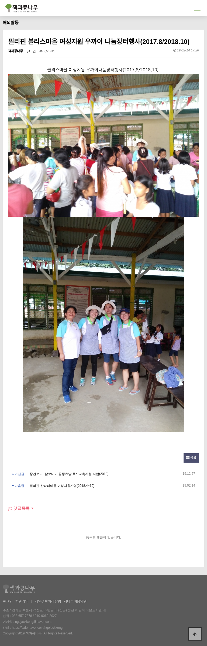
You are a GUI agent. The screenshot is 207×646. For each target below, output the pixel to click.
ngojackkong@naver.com (33, 622)
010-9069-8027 (46, 616)
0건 (31, 51)
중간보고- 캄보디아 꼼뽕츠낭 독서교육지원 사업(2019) (69, 474)
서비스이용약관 (75, 601)
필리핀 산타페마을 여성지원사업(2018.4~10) (62, 486)
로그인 (8, 601)
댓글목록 (19, 508)
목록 (191, 458)
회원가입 (22, 601)
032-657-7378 (22, 616)
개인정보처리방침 (48, 601)
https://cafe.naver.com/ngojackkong (37, 628)
